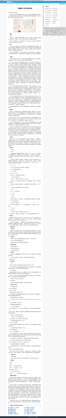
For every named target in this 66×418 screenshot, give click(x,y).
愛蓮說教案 (54, 21)
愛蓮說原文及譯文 (13, 409)
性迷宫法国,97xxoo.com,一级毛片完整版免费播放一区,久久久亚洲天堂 (53, 32)
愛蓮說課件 (54, 17)
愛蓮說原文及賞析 (29, 410)
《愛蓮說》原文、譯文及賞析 (14, 407)
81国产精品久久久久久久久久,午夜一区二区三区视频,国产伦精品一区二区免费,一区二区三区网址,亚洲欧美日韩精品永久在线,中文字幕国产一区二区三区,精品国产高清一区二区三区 (22, 0)
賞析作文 (54, 23)
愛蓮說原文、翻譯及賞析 (14, 413)
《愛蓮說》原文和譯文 (30, 409)
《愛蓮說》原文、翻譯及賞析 (30, 413)
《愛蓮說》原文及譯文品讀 (30, 412)
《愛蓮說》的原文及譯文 (30, 407)
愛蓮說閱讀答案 (48, 21)
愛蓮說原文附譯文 (13, 410)
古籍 (16, 4)
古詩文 (14, 4)
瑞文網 (12, 4)
